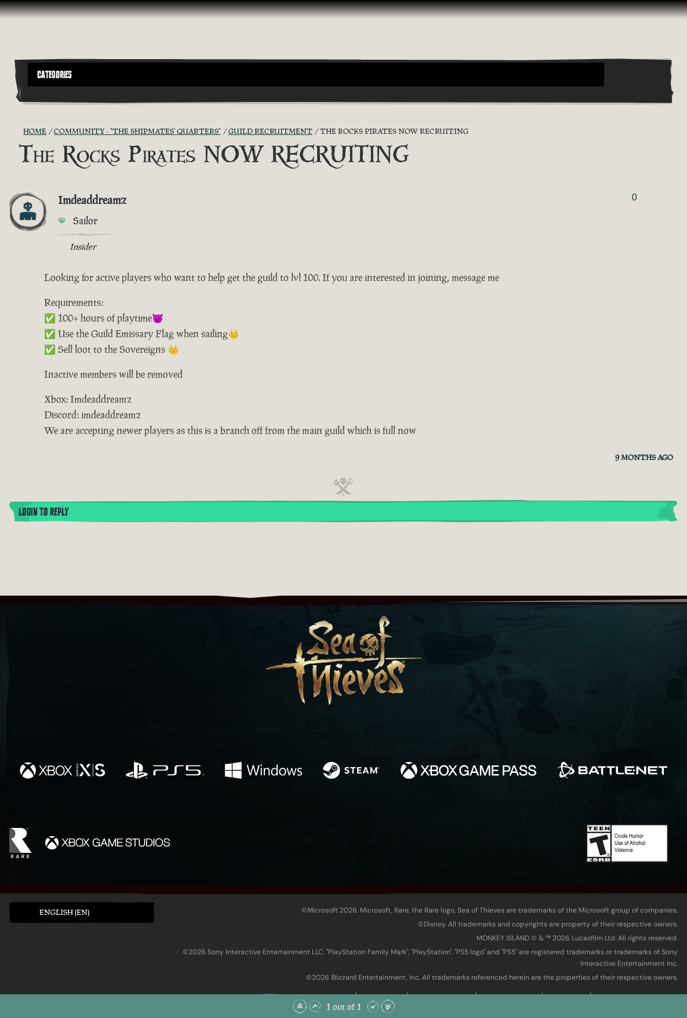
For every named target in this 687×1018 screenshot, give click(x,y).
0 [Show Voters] (634, 197)
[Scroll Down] (373, 1006)
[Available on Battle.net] (612, 772)
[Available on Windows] (263, 772)
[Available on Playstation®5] (165, 772)
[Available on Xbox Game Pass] (468, 772)
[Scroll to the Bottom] (388, 1006)
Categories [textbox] (54, 75)
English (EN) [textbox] (64, 912)
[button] (316, 74)
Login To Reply (43, 512)
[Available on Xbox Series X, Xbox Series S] (62, 772)
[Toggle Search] (53, 93)
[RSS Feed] (16, 131)
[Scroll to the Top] (300, 1006)
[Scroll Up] (315, 1006)
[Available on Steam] (351, 772)
